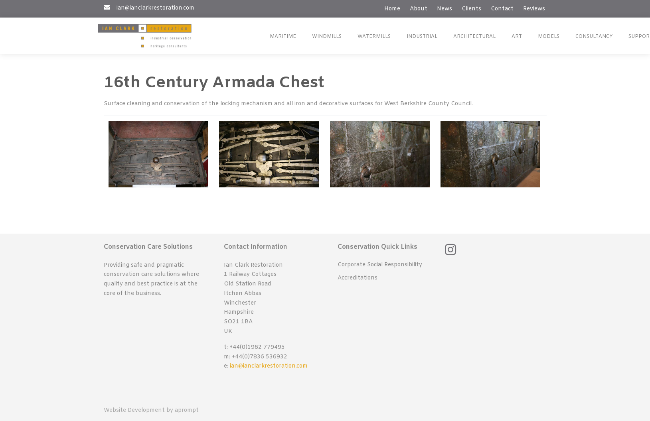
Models (548, 36)
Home (392, 9)
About (418, 9)
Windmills (327, 36)
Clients (471, 9)
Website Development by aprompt (151, 410)
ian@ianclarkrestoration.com (269, 366)
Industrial (422, 36)
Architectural (474, 36)
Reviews (534, 9)
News (444, 9)
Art (517, 36)
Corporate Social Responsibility (380, 265)
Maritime (283, 36)
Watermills (374, 36)
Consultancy (593, 36)
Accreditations (357, 278)
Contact (502, 9)
